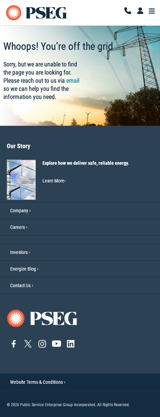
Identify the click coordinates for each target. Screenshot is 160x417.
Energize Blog (23, 269)
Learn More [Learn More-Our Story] (54, 180)
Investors (19, 252)
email (72, 80)
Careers (17, 227)
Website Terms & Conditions (38, 382)
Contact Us (20, 285)
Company (19, 210)
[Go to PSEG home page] (42, 318)
